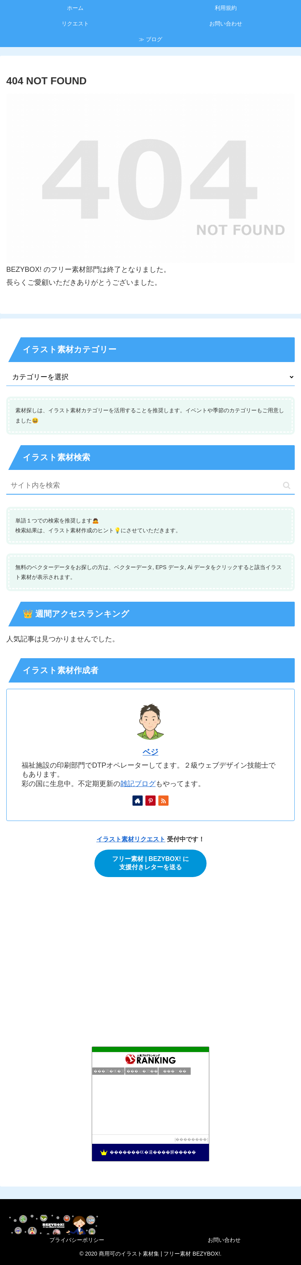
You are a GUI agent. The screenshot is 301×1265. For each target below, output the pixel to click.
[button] (287, 485)
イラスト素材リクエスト (130, 839)
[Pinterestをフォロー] (150, 800)
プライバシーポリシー (76, 1240)
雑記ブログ (138, 784)
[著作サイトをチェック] (137, 800)
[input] (150, 486)
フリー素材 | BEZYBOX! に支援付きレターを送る (150, 862)
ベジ (150, 752)
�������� (191, 1139)
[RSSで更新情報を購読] (163, 800)
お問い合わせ (224, 1240)
